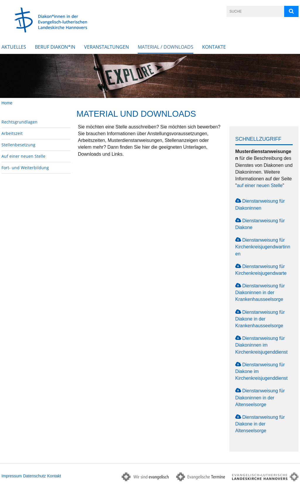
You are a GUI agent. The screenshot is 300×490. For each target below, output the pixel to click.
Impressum (11, 476)
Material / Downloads (165, 47)
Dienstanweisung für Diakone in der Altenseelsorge (260, 424)
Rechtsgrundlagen (19, 122)
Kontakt (54, 476)
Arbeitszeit (12, 133)
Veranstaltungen (106, 47)
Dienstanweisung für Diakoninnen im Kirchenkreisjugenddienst (261, 345)
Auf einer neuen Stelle (23, 156)
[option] (150, 76)
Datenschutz (34, 476)
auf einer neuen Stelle (260, 185)
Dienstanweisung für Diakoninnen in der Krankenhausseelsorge (260, 292)
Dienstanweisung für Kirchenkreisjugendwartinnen (262, 247)
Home (6, 103)
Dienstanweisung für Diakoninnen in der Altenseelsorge (260, 397)
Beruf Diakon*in (55, 47)
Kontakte (214, 47)
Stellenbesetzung (18, 144)
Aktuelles (13, 47)
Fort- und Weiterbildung (25, 167)
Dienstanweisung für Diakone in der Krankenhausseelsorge (260, 319)
